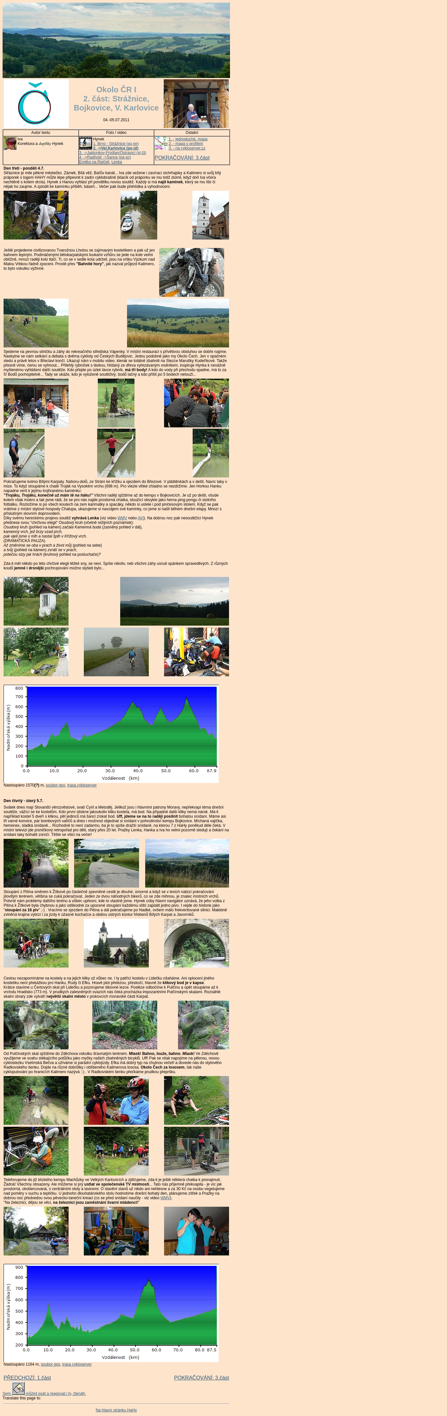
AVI (141, 518)
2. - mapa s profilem (186, 143)
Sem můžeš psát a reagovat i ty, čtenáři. (44, 1393)
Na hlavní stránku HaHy (116, 1410)
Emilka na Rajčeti (94, 162)
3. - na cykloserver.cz (187, 148)
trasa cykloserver (82, 785)
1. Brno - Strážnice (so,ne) (116, 143)
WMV (122, 518)
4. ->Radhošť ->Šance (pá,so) (105, 157)
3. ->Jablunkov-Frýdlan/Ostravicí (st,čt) (112, 152)
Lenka (116, 162)
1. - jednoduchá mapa (188, 139)
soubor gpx (55, 785)
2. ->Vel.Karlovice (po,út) (116, 148)
